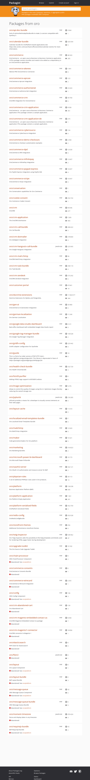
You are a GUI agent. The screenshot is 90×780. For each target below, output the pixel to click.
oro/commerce (16, 55)
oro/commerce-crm (18, 97)
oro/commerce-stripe (19, 178)
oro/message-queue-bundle (22, 701)
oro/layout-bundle (17, 677)
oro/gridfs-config (17, 343)
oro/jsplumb (15, 397)
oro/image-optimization (20, 386)
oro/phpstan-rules (17, 476)
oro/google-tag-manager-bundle (24, 333)
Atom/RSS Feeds (14, 773)
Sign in (76, 3)
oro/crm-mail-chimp (18, 256)
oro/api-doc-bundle (18, 30)
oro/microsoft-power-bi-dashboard (25, 457)
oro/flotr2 (13, 654)
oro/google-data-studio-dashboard (25, 324)
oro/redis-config (16, 515)
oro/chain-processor (18, 555)
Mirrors (11, 779)
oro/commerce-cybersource (22, 130)
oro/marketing (16, 447)
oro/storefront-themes (20, 525)
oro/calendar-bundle (18, 41)
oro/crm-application (18, 217)
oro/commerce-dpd (18, 149)
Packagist (14, 2)
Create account (64, 3)
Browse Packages (39, 773)
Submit (51, 3)
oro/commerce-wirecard (20, 580)
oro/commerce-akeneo (20, 68)
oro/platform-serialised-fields (23, 505)
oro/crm (13, 207)
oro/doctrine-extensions (20, 294)
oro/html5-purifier (17, 376)
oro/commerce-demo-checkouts (24, 139)
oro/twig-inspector (18, 534)
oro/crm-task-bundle (19, 265)
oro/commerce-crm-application (24, 107)
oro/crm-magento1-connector (23, 630)
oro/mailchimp (16, 428)
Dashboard (37, 779)
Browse (41, 3)
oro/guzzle (14, 353)
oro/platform (15, 486)
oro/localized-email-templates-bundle (26, 418)
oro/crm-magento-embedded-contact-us (28, 617)
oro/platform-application (21, 496)
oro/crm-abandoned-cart (21, 605)
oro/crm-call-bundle (18, 227)
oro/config (14, 593)
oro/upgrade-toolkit (18, 546)
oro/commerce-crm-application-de (25, 118)
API (10, 777)
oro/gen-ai (14, 304)
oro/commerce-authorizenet (22, 88)
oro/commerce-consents (21, 568)
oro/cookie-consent (18, 198)
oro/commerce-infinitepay (21, 159)
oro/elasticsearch (17, 642)
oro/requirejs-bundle (19, 726)
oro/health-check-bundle (20, 366)
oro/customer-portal (19, 285)
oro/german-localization (20, 314)
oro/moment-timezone (20, 714)
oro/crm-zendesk (17, 275)
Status (36, 777)
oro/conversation (17, 188)
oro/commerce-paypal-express (23, 168)
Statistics (37, 771)
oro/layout (14, 664)
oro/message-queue (18, 689)
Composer (39, 12)
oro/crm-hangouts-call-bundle (23, 246)
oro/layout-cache (17, 408)
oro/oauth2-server (17, 466)
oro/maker (14, 437)
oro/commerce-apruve (19, 78)
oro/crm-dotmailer (18, 236)
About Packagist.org (15, 771)
